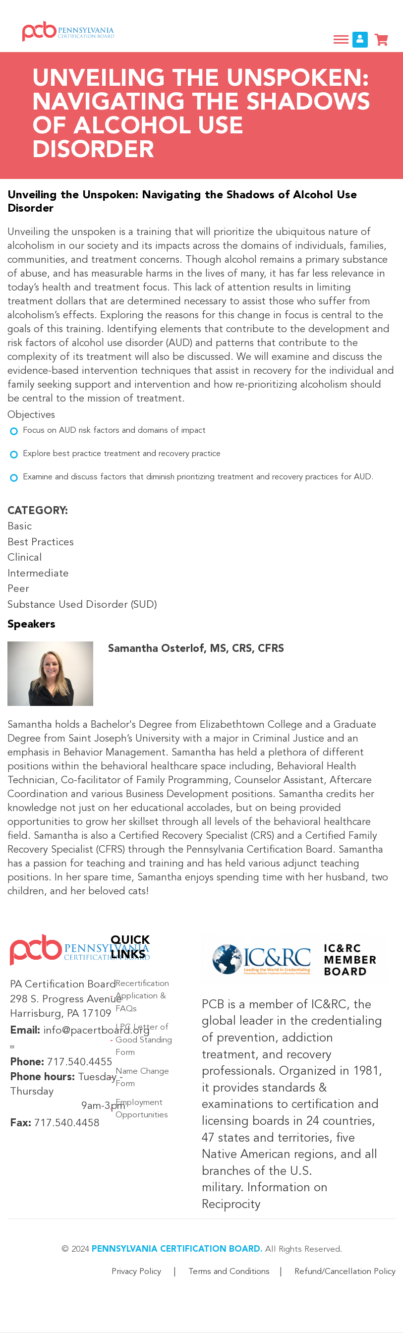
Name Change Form (142, 1078)
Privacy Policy (136, 1272)
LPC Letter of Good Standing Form (143, 1040)
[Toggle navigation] (341, 39)
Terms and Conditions (229, 1272)
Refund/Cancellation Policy (345, 1272)
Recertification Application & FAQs (142, 996)
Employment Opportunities (141, 1109)
